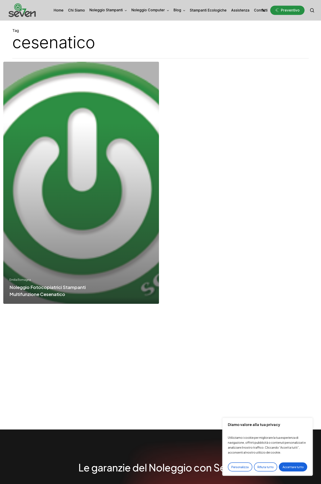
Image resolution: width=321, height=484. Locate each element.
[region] (267, 447)
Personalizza (240, 467)
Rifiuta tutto (265, 467)
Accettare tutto (293, 467)
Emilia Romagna (20, 279)
